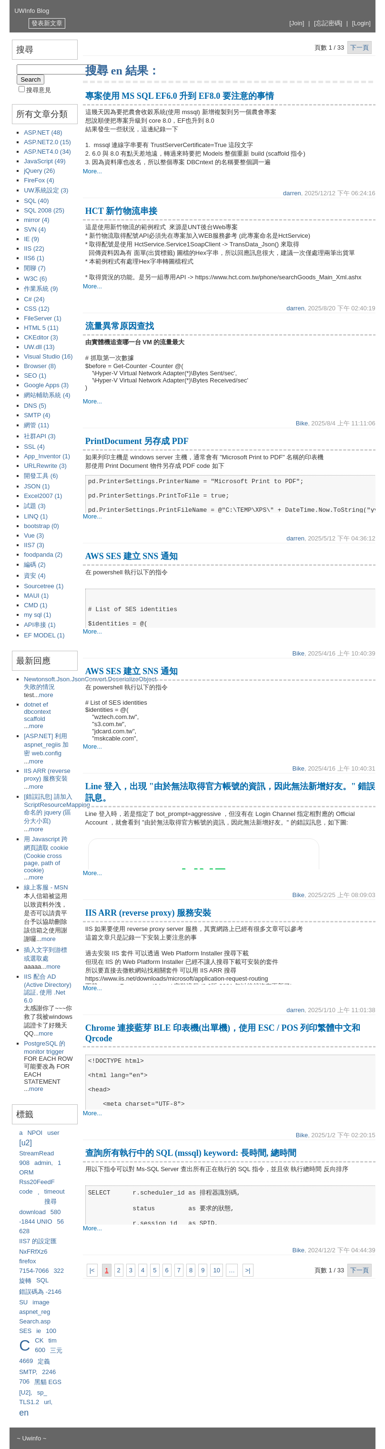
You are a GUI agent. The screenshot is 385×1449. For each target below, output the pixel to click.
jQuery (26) (39, 170)
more (46, 694)
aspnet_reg (34, 1311)
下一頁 (359, 47)
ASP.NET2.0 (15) (47, 142)
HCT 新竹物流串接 (121, 211)
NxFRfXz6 (33, 1251)
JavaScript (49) (44, 161)
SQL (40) (36, 200)
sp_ (42, 1392)
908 (24, 1162)
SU (23, 1302)
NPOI (34, 1132)
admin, (43, 1162)
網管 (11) (36, 425)
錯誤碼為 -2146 (40, 1291)
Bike (302, 423)
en (24, 1412)
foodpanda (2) (43, 554)
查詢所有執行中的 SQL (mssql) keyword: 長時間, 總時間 (190, 1153)
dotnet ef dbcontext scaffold (37, 711)
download (32, 1212)
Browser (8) (40, 366)
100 (51, 1330)
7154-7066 (34, 1270)
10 (216, 1270)
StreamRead (36, 1153)
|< (92, 1270)
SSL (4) (34, 446)
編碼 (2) (35, 564)
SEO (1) (35, 375)
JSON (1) (37, 486)
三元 (56, 1350)
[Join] (296, 23)
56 (60, 1221)
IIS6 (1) (34, 258)
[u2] (25, 1143)
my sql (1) (37, 614)
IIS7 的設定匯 (38, 1241)
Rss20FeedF (36, 1181)
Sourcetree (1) (43, 586)
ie (38, 1330)
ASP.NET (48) (43, 132)
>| (248, 1270)
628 (24, 1231)
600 (40, 1350)
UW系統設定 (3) (46, 190)
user (53, 1132)
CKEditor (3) (41, 337)
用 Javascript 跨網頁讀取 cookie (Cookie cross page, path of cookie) (46, 855)
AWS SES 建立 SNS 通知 (131, 556)
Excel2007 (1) (43, 495)
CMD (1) (35, 605)
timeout (54, 1191)
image (40, 1302)
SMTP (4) (37, 415)
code (25, 1191)
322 (58, 1270)
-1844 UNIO (35, 1221)
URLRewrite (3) (45, 465)
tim (52, 1340)
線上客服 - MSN (46, 887)
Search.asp (35, 1321)
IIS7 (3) (34, 545)
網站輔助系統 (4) (47, 395)
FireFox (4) (39, 180)
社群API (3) (39, 436)
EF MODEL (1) (44, 635)
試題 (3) (35, 505)
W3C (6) (35, 278)
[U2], (25, 1392)
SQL (42, 1280)
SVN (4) (35, 229)
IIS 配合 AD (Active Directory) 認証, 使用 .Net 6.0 (47, 988)
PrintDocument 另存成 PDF (137, 441)
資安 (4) (35, 575)
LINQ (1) (36, 516)
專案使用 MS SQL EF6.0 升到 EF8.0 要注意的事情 (179, 96)
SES (25, 1330)
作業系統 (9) (41, 288)
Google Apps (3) (46, 385)
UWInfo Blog (31, 10)
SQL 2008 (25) (44, 210)
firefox (27, 1261)
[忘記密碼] (328, 23)
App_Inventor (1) (47, 456)
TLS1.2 (29, 1402)
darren (292, 193)
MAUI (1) (36, 595)
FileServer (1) (42, 318)
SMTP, (28, 1371)
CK (39, 1340)
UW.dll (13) (39, 346)
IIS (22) (34, 248)
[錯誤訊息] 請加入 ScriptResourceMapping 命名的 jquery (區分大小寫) (57, 809)
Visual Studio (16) (48, 356)
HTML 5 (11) (41, 327)
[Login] (361, 23)
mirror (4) (36, 219)
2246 (49, 1371)
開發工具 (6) (41, 475)
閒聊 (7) (35, 268)
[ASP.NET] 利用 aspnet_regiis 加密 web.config (46, 744)
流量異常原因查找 (119, 326)
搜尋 (50, 1201)
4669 (26, 1360)
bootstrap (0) (41, 525)
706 (24, 1381)
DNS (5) (35, 405)
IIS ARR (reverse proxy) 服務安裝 (47, 774)
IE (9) (31, 239)
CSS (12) (36, 308)
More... (92, 171)
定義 (44, 1361)
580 (56, 1212)
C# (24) (34, 299)
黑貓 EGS (47, 1382)
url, (48, 1402)
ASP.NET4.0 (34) (47, 151)
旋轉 (25, 1280)
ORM (26, 1172)
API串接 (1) (39, 624)
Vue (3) (34, 535)
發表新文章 (46, 23)
